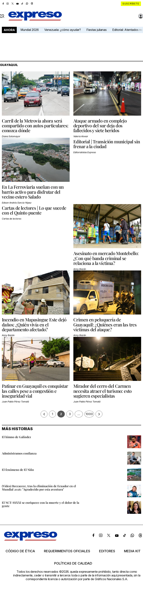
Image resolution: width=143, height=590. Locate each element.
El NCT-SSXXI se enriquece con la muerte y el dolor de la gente (40, 504)
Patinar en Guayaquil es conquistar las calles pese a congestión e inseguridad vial (35, 391)
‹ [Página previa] (44, 414)
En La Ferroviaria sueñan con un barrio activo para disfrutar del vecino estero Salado (32, 192)
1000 (89, 414)
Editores (107, 551)
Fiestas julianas (96, 30)
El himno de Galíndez (16, 437)
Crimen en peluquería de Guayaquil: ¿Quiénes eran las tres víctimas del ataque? (104, 324)
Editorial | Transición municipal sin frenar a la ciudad (106, 143)
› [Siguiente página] (99, 414)
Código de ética (20, 551)
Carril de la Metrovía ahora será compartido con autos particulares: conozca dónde (35, 125)
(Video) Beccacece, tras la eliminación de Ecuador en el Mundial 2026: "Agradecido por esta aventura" (39, 487)
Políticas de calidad (73, 563)
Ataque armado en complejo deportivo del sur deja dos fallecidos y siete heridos (100, 125)
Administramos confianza (19, 453)
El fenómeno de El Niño (18, 470)
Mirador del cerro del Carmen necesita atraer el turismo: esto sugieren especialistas (102, 391)
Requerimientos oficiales (67, 551)
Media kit (132, 551)
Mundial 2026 (29, 30)
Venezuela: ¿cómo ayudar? (62, 30)
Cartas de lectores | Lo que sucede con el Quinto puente (34, 210)
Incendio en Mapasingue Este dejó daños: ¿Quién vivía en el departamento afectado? (34, 324)
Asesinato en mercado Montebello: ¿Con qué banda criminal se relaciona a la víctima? (106, 258)
